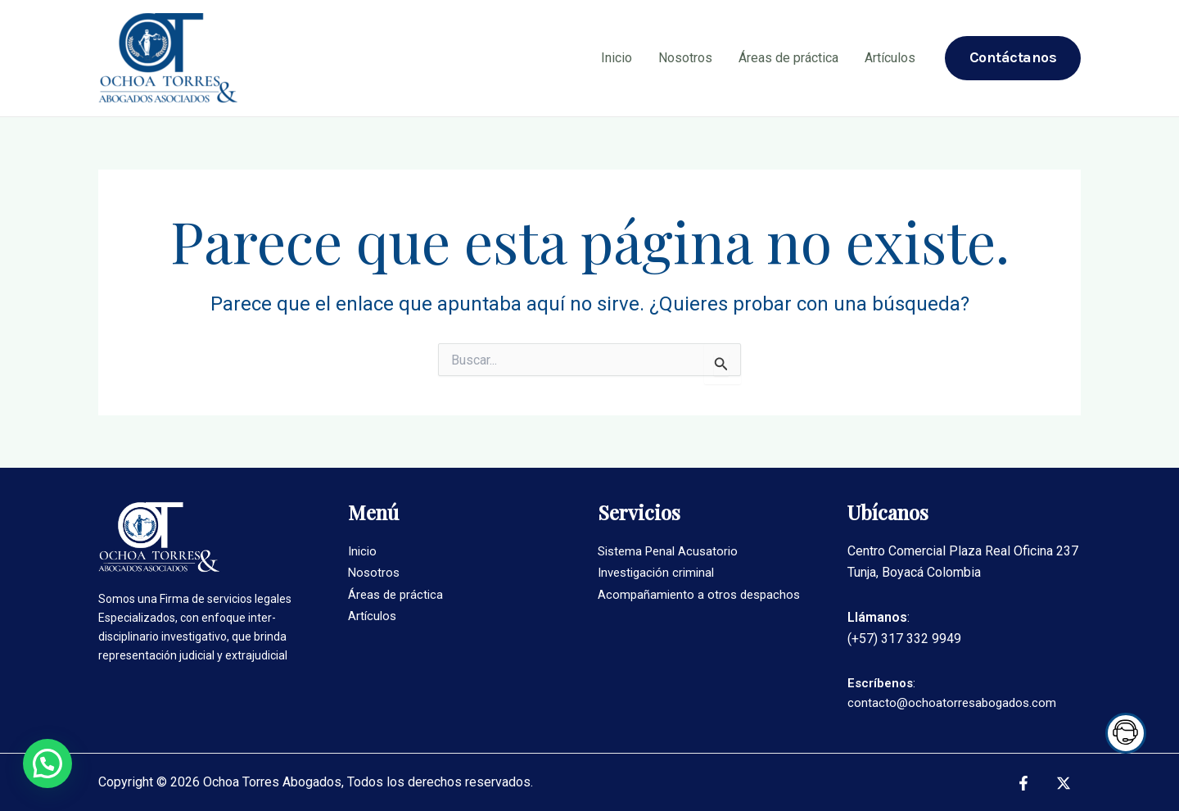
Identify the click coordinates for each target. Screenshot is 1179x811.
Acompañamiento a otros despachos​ (702, 594)
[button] (47, 763)
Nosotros (685, 58)
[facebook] (1025, 783)
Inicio (616, 58)
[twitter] (1065, 783)
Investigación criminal (660, 572)
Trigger (1121, 733)
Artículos (890, 58)
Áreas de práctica (788, 58)
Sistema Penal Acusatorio (672, 551)
